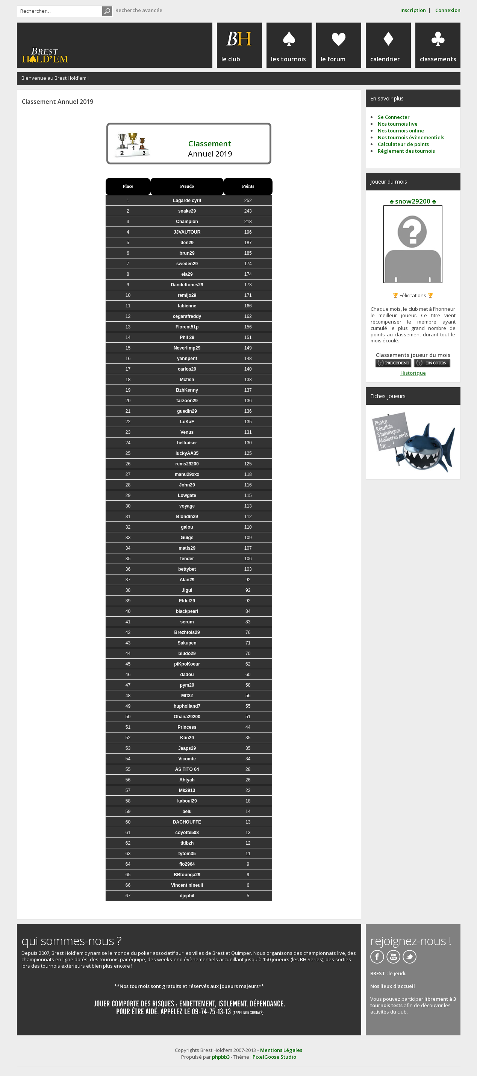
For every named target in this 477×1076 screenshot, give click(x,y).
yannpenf (187, 358)
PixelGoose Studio (274, 1056)
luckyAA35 (187, 453)
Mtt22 (187, 695)
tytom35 (187, 853)
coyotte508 (187, 832)
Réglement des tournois (406, 150)
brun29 (187, 253)
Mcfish (187, 379)
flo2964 (187, 864)
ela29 (187, 274)
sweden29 (187, 263)
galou (187, 527)
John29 (187, 485)
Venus (187, 432)
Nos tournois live (398, 123)
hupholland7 (187, 706)
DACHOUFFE (187, 822)
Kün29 (187, 737)
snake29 (187, 211)
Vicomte (186, 758)
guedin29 (187, 411)
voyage (187, 506)
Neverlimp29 (187, 348)
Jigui (187, 590)
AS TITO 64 (187, 769)
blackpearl (187, 611)
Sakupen (187, 643)
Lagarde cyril (187, 200)
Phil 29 (187, 337)
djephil (187, 895)
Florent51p (187, 327)
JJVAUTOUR (187, 232)
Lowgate (187, 495)
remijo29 (187, 295)
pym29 (187, 685)
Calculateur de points (403, 144)
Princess (187, 727)
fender (187, 558)
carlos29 (187, 369)
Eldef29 (187, 600)
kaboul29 (187, 801)
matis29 (187, 548)
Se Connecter (394, 117)
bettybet (187, 569)
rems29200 (187, 464)
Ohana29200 (187, 716)
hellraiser (187, 442)
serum (187, 622)
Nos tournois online (401, 130)
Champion (187, 221)
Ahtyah (187, 780)
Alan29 (187, 579)
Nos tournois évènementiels (411, 137)
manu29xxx (187, 474)
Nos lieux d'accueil (392, 986)
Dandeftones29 (187, 284)
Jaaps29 (187, 748)
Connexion (447, 10)
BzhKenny (187, 390)
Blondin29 (187, 516)
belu (187, 811)
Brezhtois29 (187, 632)
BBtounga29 (187, 874)
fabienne (187, 306)
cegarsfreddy (187, 316)
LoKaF (187, 421)
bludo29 (187, 653)
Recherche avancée (138, 10)
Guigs (187, 537)
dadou (187, 674)
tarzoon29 (187, 400)
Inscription (413, 10)
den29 (187, 242)
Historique (413, 372)
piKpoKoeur (187, 664)
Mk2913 (187, 790)
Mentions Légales (281, 1050)
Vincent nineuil (187, 885)
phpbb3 (221, 1056)
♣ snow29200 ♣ (412, 201)
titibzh (187, 843)
